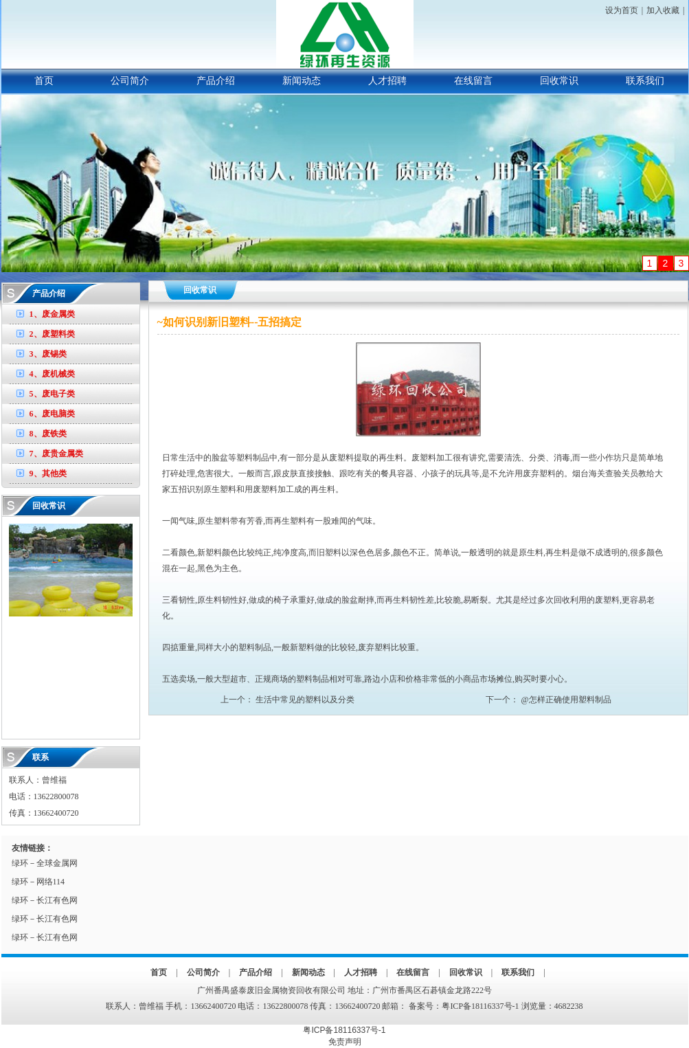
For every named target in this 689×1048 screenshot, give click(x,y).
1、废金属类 (52, 314)
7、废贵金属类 (56, 453)
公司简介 (130, 81)
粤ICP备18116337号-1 (480, 1006)
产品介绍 (215, 81)
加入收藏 (662, 10)
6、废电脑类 (52, 414)
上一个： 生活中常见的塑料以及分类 (287, 699)
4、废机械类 (52, 374)
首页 (44, 81)
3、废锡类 (48, 354)
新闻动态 (301, 81)
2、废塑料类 (52, 334)
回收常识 (559, 81)
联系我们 (645, 81)
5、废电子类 (52, 394)
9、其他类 (48, 473)
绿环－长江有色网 (45, 900)
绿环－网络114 (38, 882)
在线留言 (473, 81)
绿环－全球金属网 (45, 863)
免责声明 (344, 1042)
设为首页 (621, 10)
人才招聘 (387, 81)
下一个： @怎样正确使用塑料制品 (548, 699)
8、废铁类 (48, 433)
